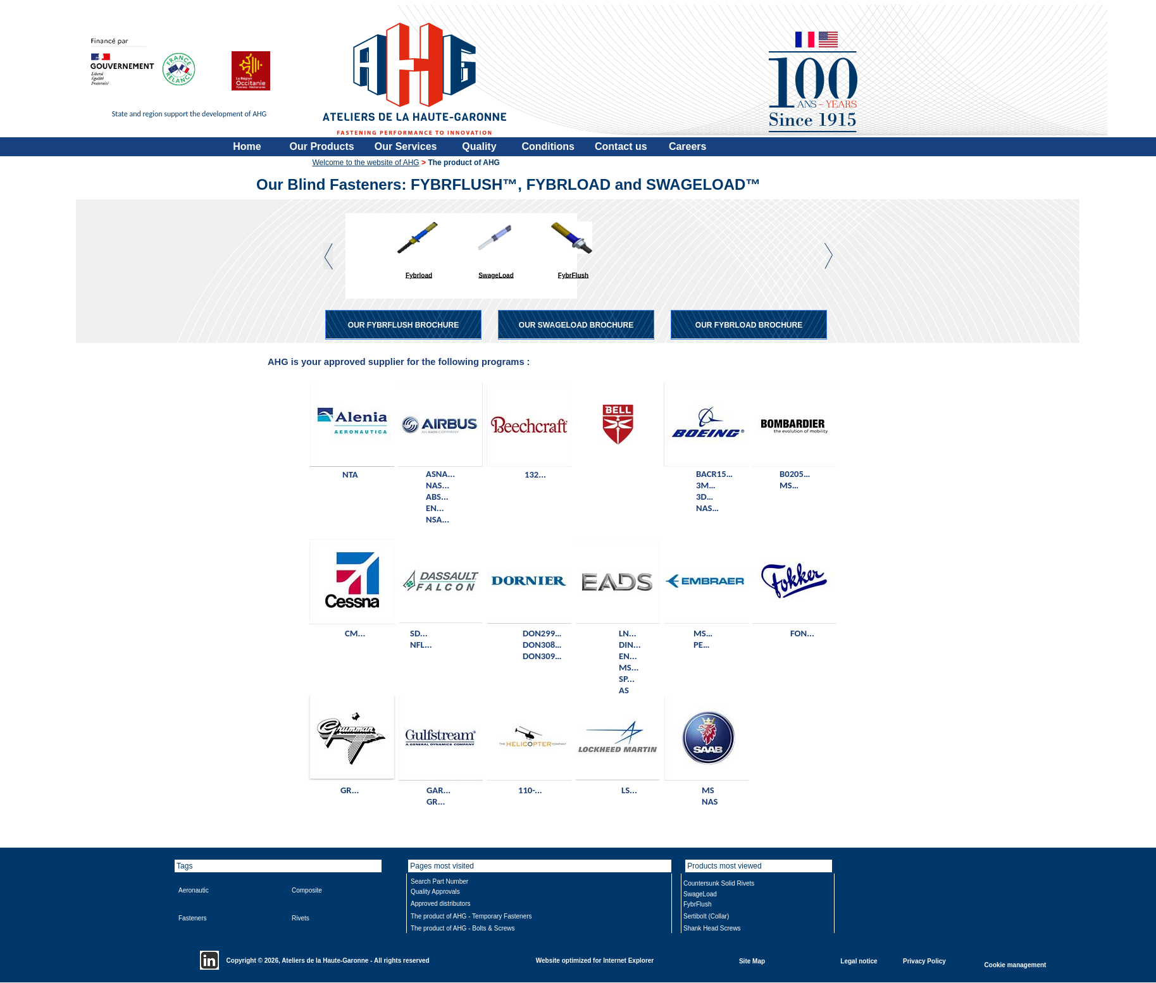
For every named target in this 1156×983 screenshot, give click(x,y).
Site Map (752, 960)
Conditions (548, 146)
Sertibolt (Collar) (706, 916)
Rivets (300, 918)
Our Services (406, 146)
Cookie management (1016, 964)
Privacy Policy (924, 960)
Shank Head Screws (712, 928)
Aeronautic (193, 890)
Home (247, 146)
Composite (307, 890)
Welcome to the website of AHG (366, 162)
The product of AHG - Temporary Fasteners (471, 916)
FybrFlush (573, 274)
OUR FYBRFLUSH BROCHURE (403, 325)
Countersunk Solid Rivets (718, 883)
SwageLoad (496, 274)
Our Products (322, 146)
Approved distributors (441, 903)
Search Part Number (439, 881)
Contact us (621, 146)
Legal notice (858, 960)
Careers (688, 146)
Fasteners (192, 918)
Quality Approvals (435, 891)
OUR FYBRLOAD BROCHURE (748, 325)
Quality (479, 146)
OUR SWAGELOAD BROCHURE (576, 325)
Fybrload (419, 274)
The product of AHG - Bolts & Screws (463, 928)
